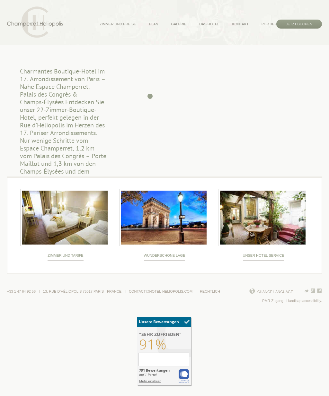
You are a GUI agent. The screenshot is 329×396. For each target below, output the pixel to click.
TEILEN (313, 290)
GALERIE (178, 24)
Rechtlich (210, 291)
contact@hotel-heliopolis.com (160, 291)
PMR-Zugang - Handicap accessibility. (292, 301)
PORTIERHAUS (274, 24)
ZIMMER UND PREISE (118, 24)
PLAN (153, 24)
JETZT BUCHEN (299, 24)
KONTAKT (240, 24)
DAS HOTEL (209, 24)
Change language (275, 292)
